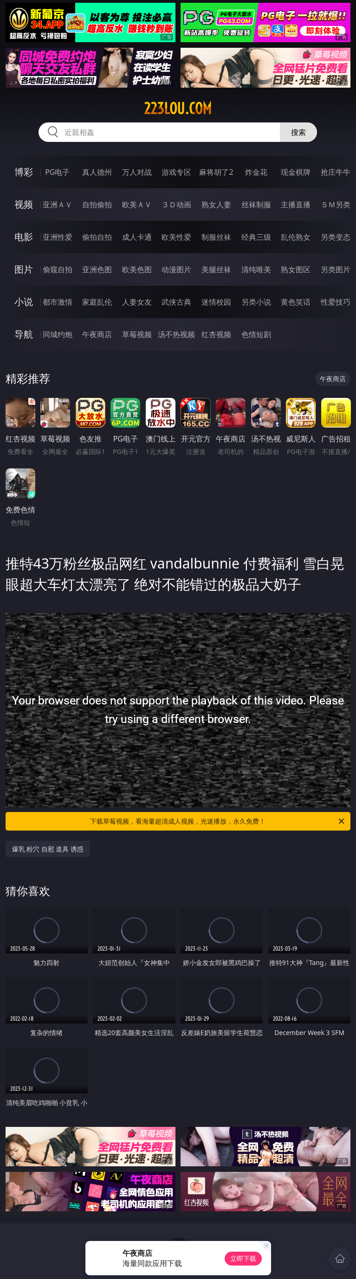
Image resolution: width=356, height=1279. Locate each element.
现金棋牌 (296, 172)
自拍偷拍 (97, 204)
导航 (23, 334)
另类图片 (335, 269)
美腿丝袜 (216, 269)
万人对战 (137, 172)
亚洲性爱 (57, 237)
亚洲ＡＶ (57, 204)
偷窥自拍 (57, 269)
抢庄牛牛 (335, 172)
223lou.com (178, 108)
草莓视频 (137, 334)
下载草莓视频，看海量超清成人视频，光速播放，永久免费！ (218, 821)
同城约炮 (57, 334)
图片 (23, 269)
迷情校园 (216, 302)
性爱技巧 (335, 302)
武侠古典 (176, 302)
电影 (23, 236)
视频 (23, 204)
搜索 (298, 132)
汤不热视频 (176, 334)
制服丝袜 (216, 237)
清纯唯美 (256, 269)
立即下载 (243, 1258)
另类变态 (335, 237)
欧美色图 (137, 269)
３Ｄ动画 (176, 204)
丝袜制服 (256, 204)
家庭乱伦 (97, 302)
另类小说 (256, 302)
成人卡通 (137, 237)
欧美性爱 (176, 237)
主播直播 (296, 204)
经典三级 (256, 237)
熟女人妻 (216, 204)
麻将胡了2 (216, 172)
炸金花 (256, 172)
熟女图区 (296, 269)
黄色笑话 (296, 302)
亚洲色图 (97, 269)
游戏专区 (176, 172)
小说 (23, 301)
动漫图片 (176, 269)
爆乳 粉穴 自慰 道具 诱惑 (48, 848)
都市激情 (57, 302)
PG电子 (57, 172)
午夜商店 (97, 334)
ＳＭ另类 (335, 204)
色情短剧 (256, 334)
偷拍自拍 (97, 237)
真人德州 (97, 172)
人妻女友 (137, 302)
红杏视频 (216, 334)
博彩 (23, 172)
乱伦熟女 (296, 237)
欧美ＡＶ (137, 204)
